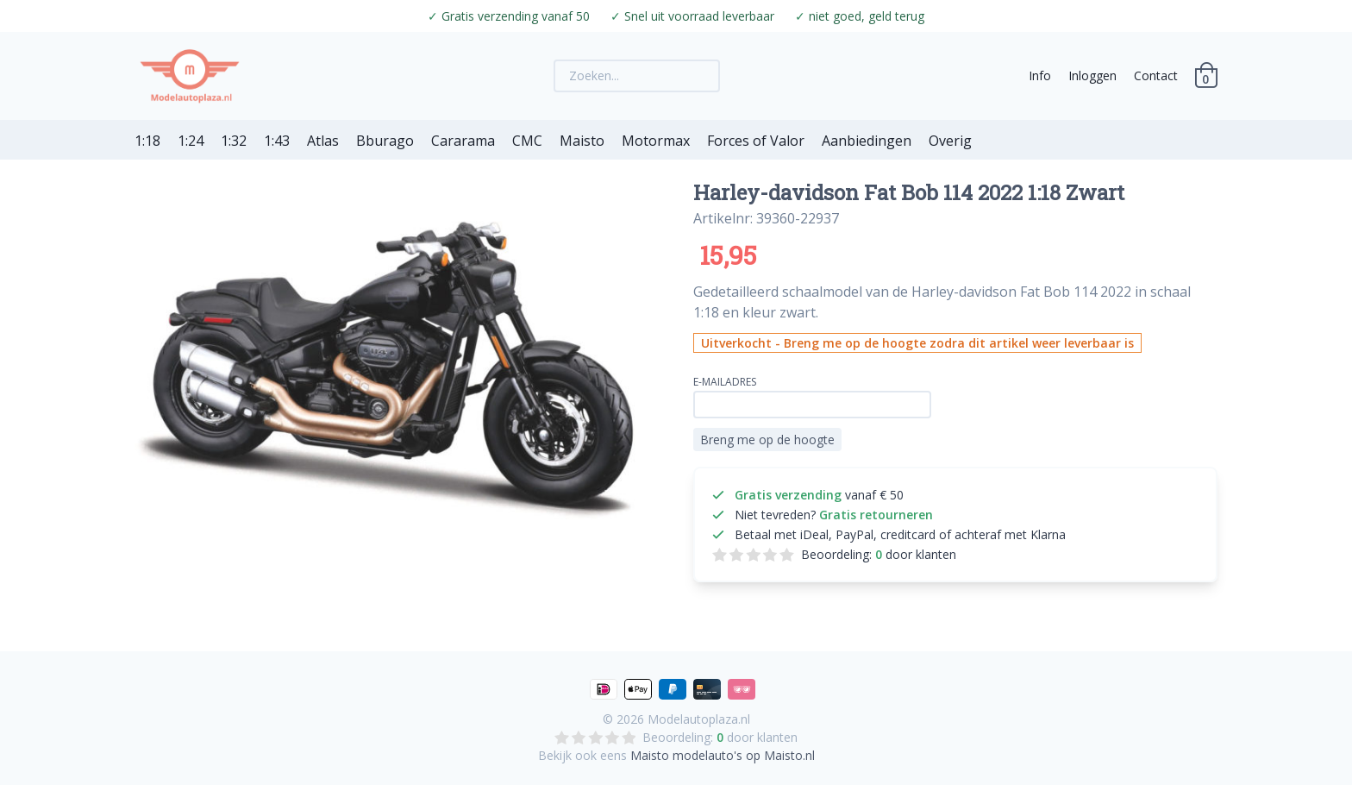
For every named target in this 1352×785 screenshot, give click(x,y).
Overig (950, 140)
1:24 (190, 140)
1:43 (277, 140)
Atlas (323, 140)
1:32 (234, 140)
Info (1040, 75)
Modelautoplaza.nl (699, 719)
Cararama (463, 140)
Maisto (582, 140)
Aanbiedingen (866, 140)
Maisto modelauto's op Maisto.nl (722, 755)
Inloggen (1092, 75)
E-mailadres (724, 381)
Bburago (385, 140)
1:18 (147, 140)
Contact (1156, 75)
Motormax (656, 140)
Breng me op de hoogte (767, 439)
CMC (527, 140)
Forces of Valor (755, 140)
